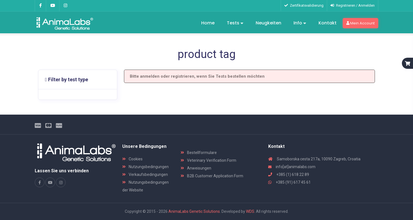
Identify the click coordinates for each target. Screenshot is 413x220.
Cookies (132, 159)
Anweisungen (196, 168)
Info (299, 23)
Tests (235, 23)
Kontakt (328, 23)
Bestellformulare (199, 152)
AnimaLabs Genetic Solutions (194, 211)
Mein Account (360, 23)
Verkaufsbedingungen (145, 174)
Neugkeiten (268, 23)
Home (208, 23)
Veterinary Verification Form (208, 160)
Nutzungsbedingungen (145, 167)
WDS (250, 211)
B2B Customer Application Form (212, 176)
